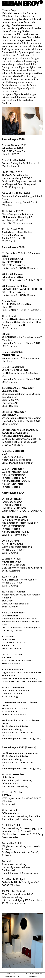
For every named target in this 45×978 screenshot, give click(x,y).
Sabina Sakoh (13, 322)
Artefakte (11, 974)
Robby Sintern (14, 373)
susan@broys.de (12, 976)
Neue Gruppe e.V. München (17, 214)
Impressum (32, 976)
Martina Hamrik (10, 166)
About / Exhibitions (34, 974)
